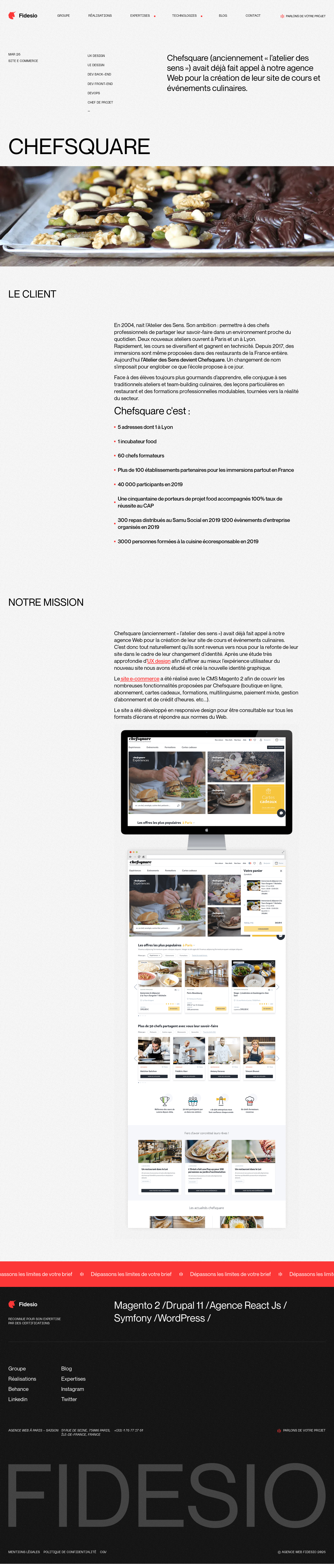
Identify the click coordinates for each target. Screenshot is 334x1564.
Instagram (72, 1389)
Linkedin (17, 1399)
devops (94, 93)
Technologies (184, 15)
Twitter (69, 1399)
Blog (223, 15)
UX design (96, 56)
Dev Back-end (99, 74)
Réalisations (100, 15)
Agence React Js (245, 1305)
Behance (18, 1389)
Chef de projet (100, 102)
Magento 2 (137, 1305)
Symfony (133, 1318)
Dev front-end (100, 84)
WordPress (181, 1318)
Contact (253, 15)
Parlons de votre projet (303, 16)
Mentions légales (24, 1552)
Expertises (140, 15)
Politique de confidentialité (70, 1552)
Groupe (63, 15)
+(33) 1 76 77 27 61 (128, 1430)
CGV (103, 1552)
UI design (96, 65)
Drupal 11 (184, 1305)
